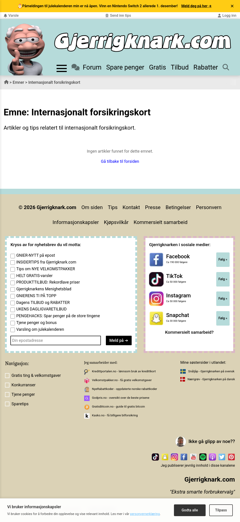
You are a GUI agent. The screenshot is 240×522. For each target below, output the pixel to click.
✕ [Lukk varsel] (232, 6)
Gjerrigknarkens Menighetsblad (43, 289)
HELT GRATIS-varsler (34, 275)
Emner (18, 82)
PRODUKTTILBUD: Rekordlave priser (48, 282)
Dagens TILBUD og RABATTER (43, 302)
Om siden (92, 207)
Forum (86, 67)
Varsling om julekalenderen (40, 329)
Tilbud (180, 67)
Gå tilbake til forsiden (120, 161)
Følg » (223, 259)
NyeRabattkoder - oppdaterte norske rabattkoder (124, 389)
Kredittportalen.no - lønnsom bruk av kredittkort (124, 371)
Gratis (157, 67)
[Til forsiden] (142, 42)
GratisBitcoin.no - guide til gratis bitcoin (118, 406)
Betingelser (178, 207)
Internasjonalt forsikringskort (54, 82)
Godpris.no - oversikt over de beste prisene (120, 397)
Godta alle (190, 510)
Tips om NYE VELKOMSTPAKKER (45, 269)
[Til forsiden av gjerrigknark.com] (25, 49)
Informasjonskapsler (75, 222)
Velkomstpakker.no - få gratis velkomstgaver (122, 380)
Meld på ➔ (118, 340)
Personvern (208, 207)
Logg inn (227, 15)
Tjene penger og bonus (36, 322)
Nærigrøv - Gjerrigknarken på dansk (211, 379)
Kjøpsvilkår (116, 222)
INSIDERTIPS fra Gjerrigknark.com (46, 262)
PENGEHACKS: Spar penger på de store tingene (58, 316)
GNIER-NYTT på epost (35, 255)
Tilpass (221, 510)
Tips (113, 207)
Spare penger (125, 67)
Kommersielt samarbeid (161, 222)
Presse (152, 207)
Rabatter (205, 67)
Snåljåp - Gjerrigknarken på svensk (211, 371)
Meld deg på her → (196, 6)
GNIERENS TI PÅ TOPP (36, 296)
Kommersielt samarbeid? (189, 332)
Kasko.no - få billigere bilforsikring (115, 415)
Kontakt (131, 207)
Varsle (11, 15)
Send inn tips (118, 15)
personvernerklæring (145, 514)
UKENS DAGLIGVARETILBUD (41, 309)
